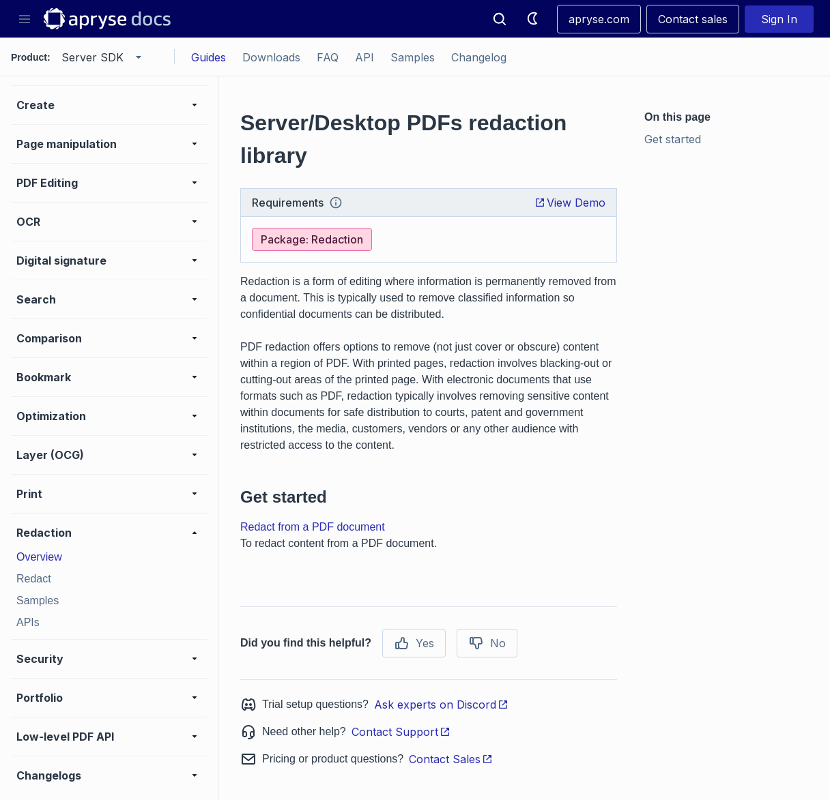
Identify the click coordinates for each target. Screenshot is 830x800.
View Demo (569, 202)
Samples (412, 57)
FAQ (328, 57)
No (487, 643)
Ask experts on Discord (441, 704)
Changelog (478, 57)
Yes (414, 643)
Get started (672, 139)
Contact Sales (451, 759)
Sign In (779, 19)
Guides (208, 57)
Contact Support (401, 732)
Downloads (271, 57)
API (364, 57)
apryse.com (599, 19)
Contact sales (693, 19)
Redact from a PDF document (312, 527)
